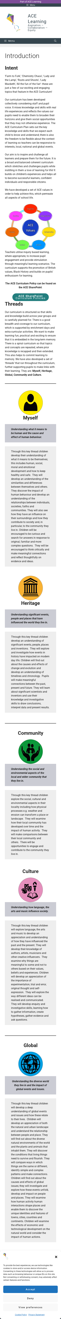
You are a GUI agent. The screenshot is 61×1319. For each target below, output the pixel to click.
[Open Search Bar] (55, 41)
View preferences (31, 1307)
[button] (56, 1257)
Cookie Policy (21, 1315)
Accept (30, 1289)
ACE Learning (37, 18)
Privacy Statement (36, 1315)
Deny (30, 1298)
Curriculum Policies (31, 297)
